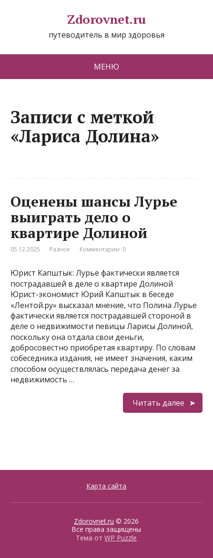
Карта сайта (106, 485)
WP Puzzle (120, 537)
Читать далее (158, 403)
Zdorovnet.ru (106, 19)
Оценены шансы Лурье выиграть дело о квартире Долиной (93, 217)
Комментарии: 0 (103, 249)
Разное (60, 249)
